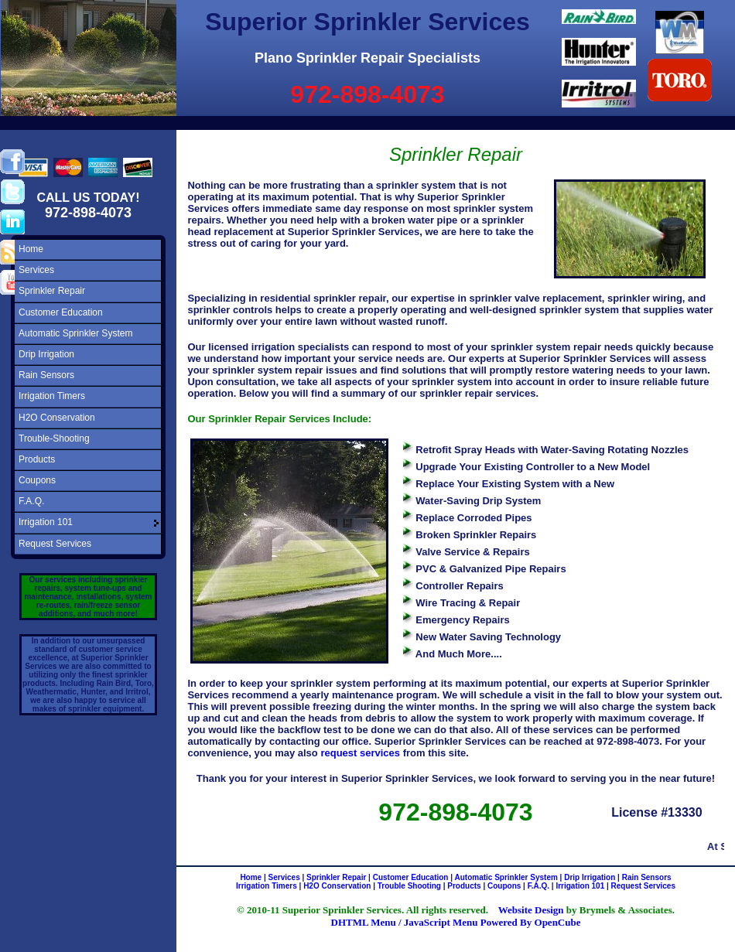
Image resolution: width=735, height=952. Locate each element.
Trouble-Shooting (54, 438)
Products (37, 459)
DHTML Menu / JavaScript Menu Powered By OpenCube (456, 922)
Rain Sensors (46, 375)
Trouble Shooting (409, 886)
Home (31, 249)
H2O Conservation (57, 417)
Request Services (55, 543)
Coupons (37, 480)
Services (36, 269)
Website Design (531, 910)
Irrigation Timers (52, 396)
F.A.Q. (31, 501)
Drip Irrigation (46, 354)
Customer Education (61, 312)
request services (360, 753)
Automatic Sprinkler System (75, 333)
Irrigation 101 (46, 522)
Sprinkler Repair (52, 290)
